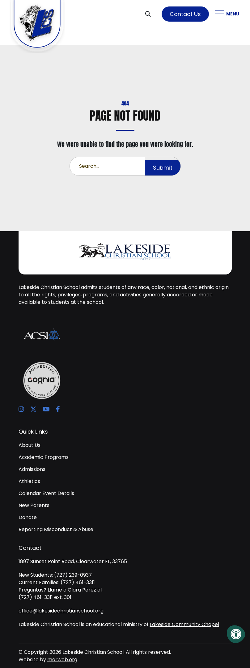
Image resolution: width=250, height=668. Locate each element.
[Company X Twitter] (33, 409)
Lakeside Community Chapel (184, 624)
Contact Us (185, 14)
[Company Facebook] (58, 409)
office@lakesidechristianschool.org (61, 610)
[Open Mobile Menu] (228, 14)
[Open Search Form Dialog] (150, 14)
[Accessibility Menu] (236, 634)
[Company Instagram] (21, 409)
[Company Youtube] (46, 409)
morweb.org (62, 659)
